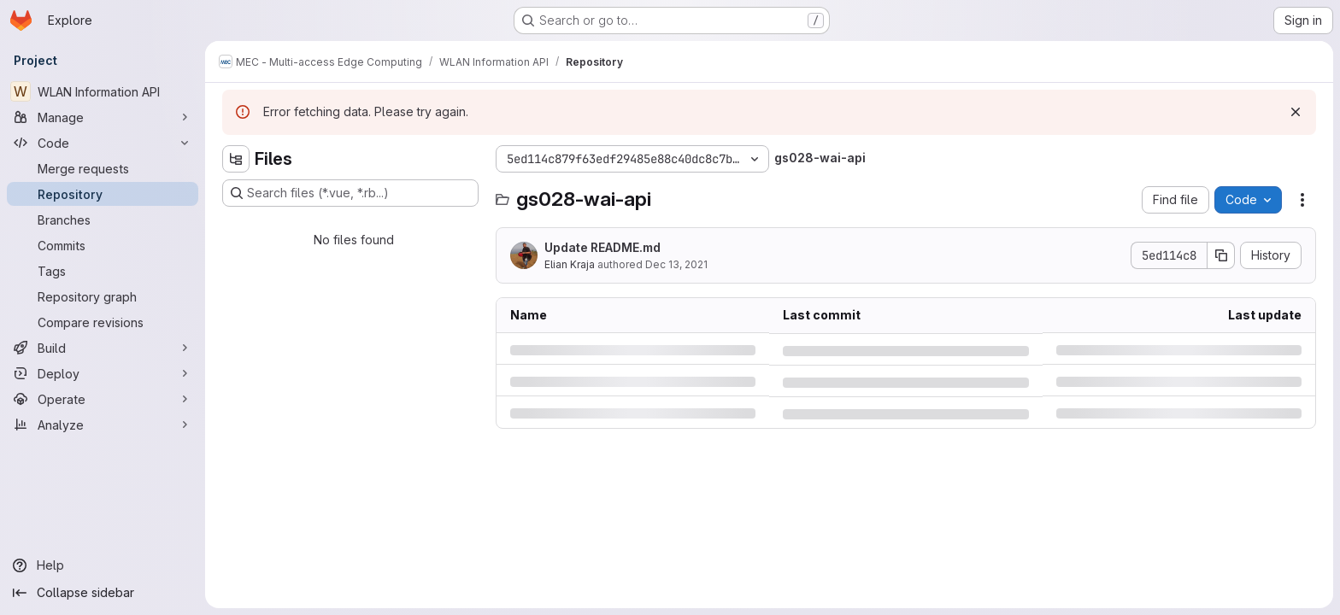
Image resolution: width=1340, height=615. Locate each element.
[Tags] (102, 271)
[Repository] (102, 194)
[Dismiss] (1295, 112)
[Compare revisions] (102, 322)
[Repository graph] (102, 296)
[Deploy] (102, 373)
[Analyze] (102, 424)
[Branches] (102, 219)
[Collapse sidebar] (102, 593)
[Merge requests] (102, 168)
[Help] (102, 565)
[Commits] (102, 245)
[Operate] (102, 399)
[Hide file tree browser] (236, 159)
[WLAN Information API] (102, 91)
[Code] (102, 143)
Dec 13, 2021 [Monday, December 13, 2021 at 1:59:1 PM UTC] (676, 264)
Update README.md (602, 247)
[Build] (102, 348)
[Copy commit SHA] (1221, 255)
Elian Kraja (569, 264)
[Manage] (102, 117)
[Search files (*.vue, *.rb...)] (350, 193)
